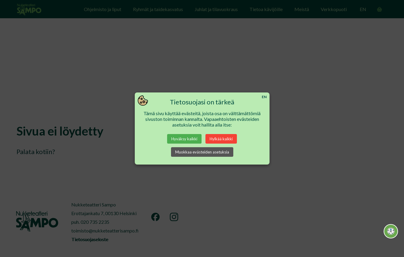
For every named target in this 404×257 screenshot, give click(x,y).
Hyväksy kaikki (184, 138)
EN (264, 97)
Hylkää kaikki (221, 138)
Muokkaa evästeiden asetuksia (202, 152)
